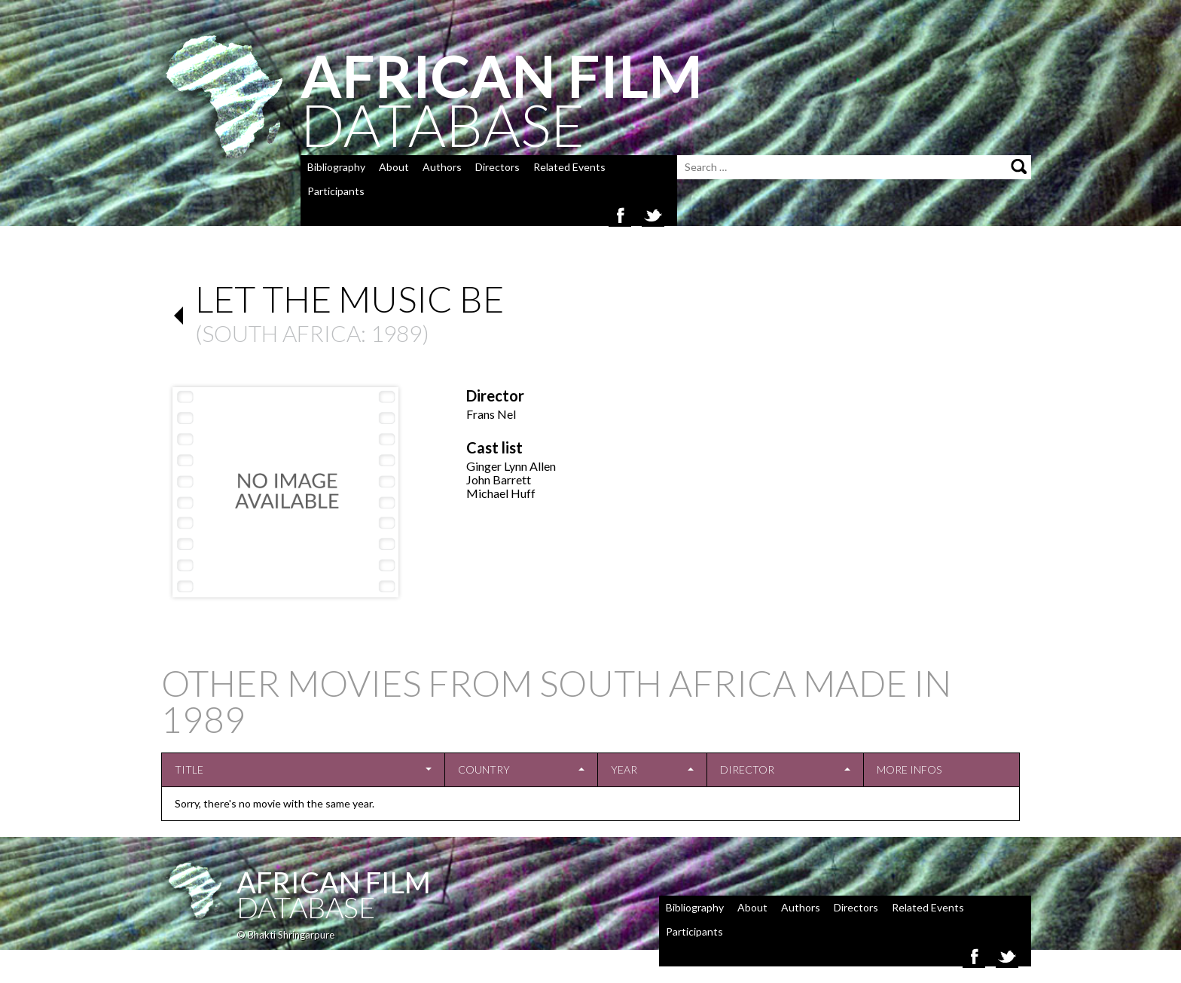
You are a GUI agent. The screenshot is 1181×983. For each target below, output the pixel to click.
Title (189, 769)
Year (624, 769)
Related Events (569, 166)
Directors (497, 166)
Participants (336, 191)
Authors (442, 166)
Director (747, 769)
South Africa (281, 332)
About (394, 166)
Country (484, 769)
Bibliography (336, 166)
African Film (334, 882)
